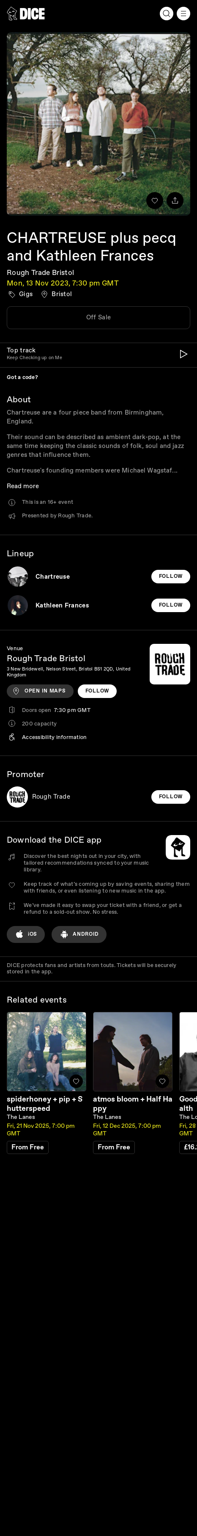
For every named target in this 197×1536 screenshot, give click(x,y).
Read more (23, 486)
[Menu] (183, 13)
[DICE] (26, 13)
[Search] (166, 13)
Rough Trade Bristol (40, 272)
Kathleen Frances (62, 606)
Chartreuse (53, 577)
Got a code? (22, 377)
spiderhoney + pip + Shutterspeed (44, 1103)
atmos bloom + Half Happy (132, 1103)
